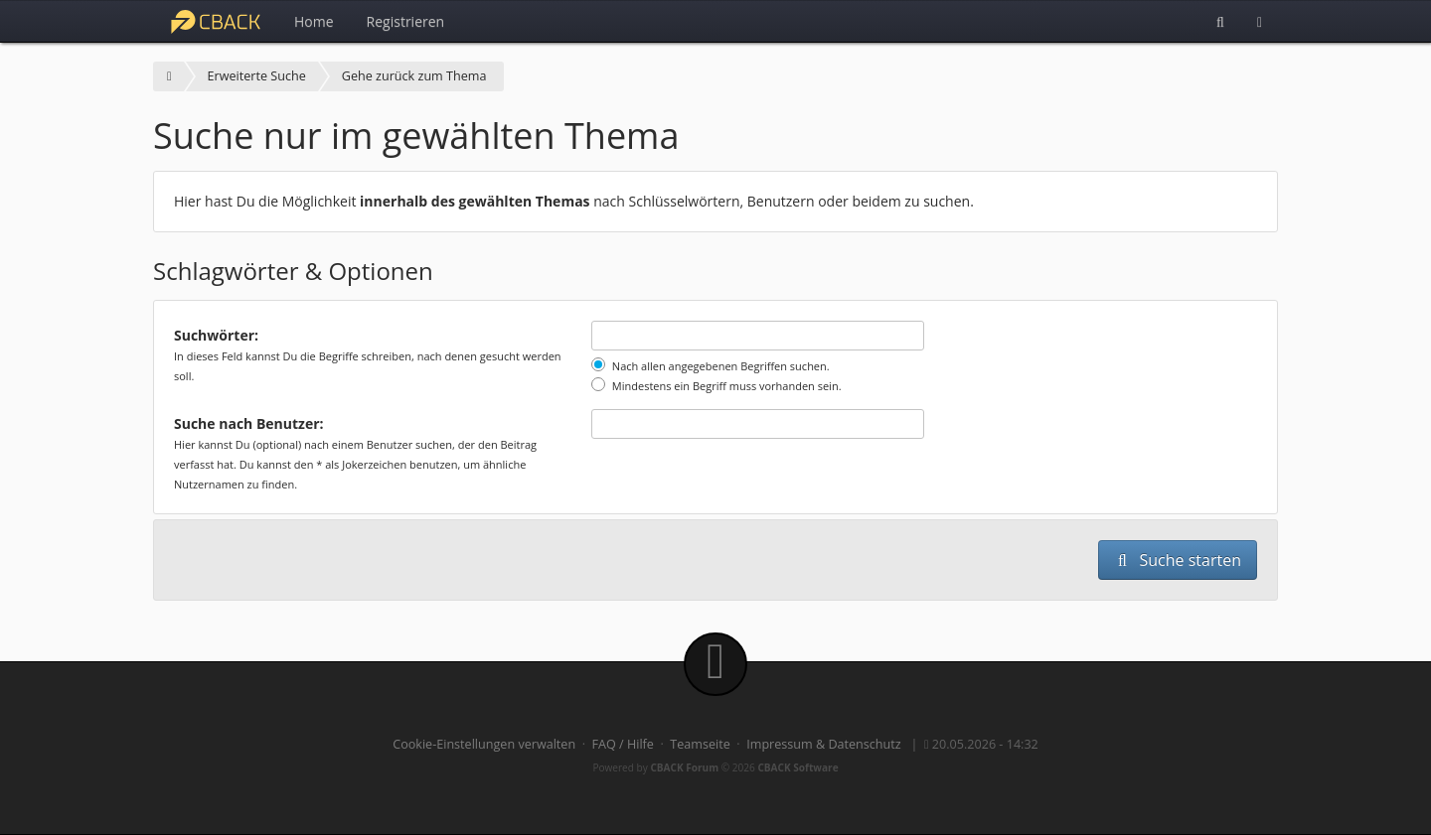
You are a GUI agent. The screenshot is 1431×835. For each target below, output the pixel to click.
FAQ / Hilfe (623, 744)
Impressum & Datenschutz (823, 744)
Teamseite (699, 744)
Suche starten (1177, 560)
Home (314, 21)
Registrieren (406, 21)
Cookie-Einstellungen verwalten (484, 744)
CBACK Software (797, 767)
